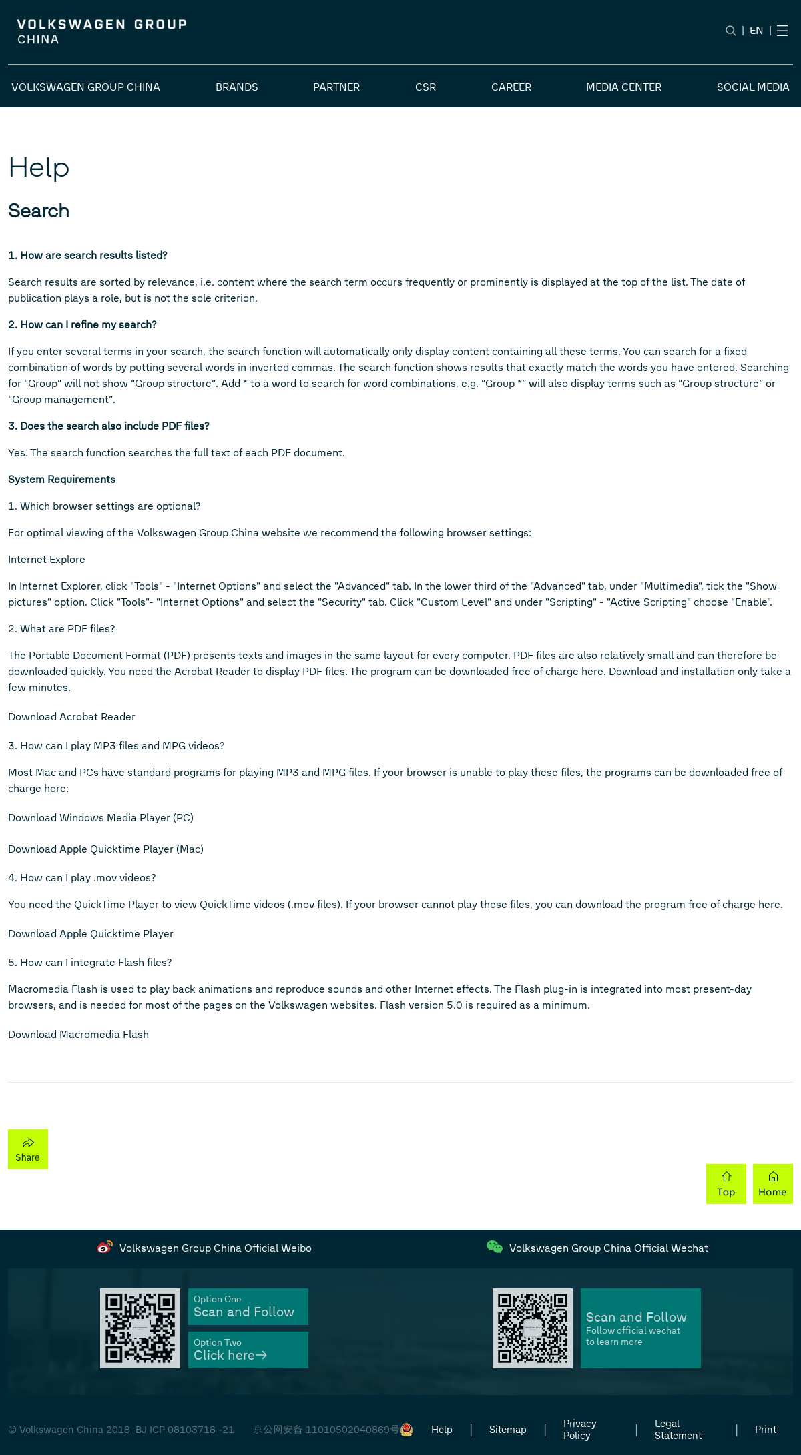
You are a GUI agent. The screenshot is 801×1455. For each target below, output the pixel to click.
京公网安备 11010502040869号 (326, 1430)
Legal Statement (678, 1430)
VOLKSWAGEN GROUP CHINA (85, 87)
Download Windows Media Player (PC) (101, 817)
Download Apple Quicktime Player (91, 933)
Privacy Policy (580, 1430)
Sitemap (508, 1430)
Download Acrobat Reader (72, 716)
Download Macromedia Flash (78, 1034)
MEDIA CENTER (623, 87)
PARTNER (336, 87)
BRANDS (237, 87)
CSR (425, 87)
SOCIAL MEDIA (753, 87)
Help (442, 1430)
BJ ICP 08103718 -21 (185, 1430)
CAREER (511, 87)
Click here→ (230, 1355)
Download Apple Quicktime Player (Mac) (106, 849)
